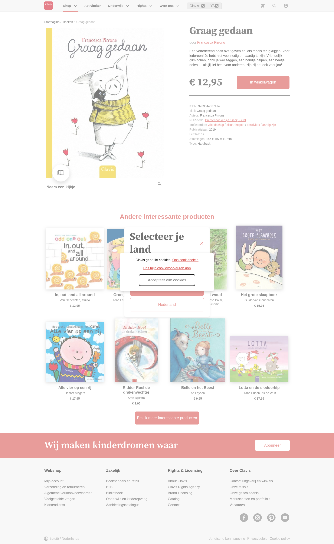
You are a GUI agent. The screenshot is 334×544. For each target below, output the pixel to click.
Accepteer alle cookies (167, 280)
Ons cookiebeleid (185, 260)
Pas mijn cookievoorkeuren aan (167, 268)
